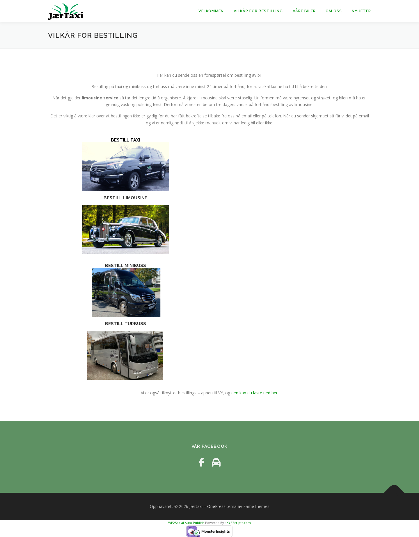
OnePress (216, 506)
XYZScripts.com (239, 522)
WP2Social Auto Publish (186, 522)
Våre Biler (304, 11)
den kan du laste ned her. (254, 392)
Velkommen (211, 11)
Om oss (334, 11)
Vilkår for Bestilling (258, 11)
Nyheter (361, 11)
